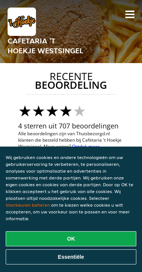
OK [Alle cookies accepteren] (71, 239)
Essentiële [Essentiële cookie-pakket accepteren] (71, 257)
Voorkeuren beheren (28, 205)
